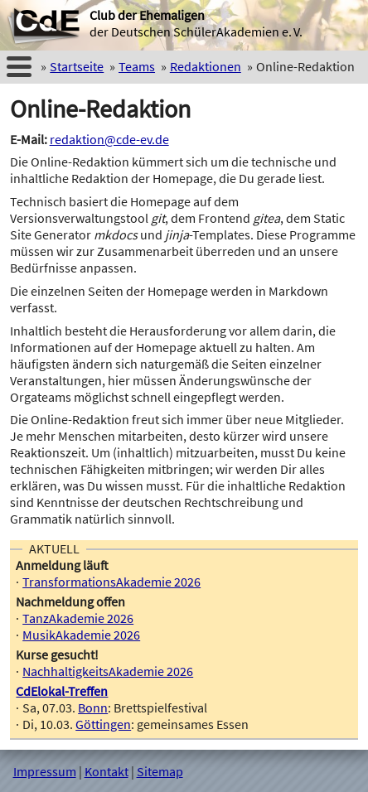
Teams (137, 66)
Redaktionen (205, 66)
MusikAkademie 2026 (81, 634)
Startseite (77, 66)
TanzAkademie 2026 (77, 618)
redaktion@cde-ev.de (109, 139)
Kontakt (106, 771)
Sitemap (160, 771)
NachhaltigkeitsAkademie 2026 (107, 671)
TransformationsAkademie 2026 (111, 581)
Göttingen (103, 724)
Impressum (44, 771)
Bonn (93, 707)
